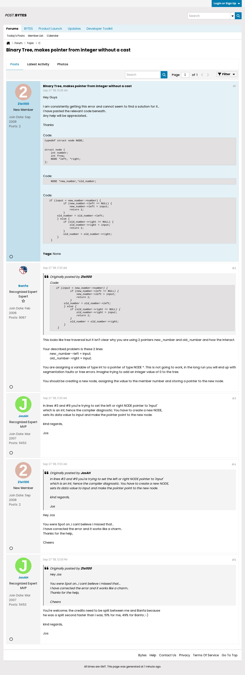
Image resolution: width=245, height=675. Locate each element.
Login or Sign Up (227, 3)
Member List (35, 36)
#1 (234, 86)
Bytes (142, 655)
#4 (234, 464)
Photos (62, 64)
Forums (12, 28)
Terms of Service (206, 655)
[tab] (14, 64)
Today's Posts (16, 36)
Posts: (13, 126)
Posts (14, 64)
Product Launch (50, 28)
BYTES (28, 28)
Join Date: (16, 117)
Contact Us (167, 655)
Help (153, 655)
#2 (234, 268)
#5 (234, 560)
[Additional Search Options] (232, 15)
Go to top (230, 655)
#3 (234, 398)
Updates (74, 28)
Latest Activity (38, 64)
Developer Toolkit (100, 28)
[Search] (211, 15)
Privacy (184, 655)
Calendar (53, 36)
